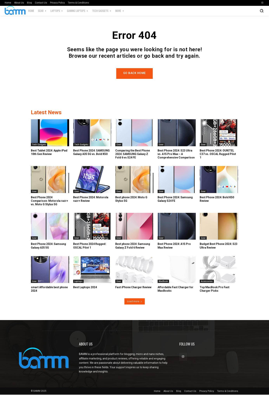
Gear (118, 144)
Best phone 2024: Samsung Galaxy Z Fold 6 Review (132, 246)
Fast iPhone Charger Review (133, 287)
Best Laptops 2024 (85, 287)
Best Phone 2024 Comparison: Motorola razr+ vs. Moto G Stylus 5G (49, 201)
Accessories (207, 281)
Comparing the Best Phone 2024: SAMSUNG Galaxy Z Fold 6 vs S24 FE (132, 154)
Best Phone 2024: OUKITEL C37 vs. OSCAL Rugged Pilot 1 (218, 154)
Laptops (78, 281)
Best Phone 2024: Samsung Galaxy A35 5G (48, 246)
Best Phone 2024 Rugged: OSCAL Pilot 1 (89, 246)
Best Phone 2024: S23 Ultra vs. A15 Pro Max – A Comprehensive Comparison (176, 154)
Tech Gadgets (39, 144)
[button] (261, 10)
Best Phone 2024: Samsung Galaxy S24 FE (175, 199)
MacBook (163, 281)
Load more (134, 301)
